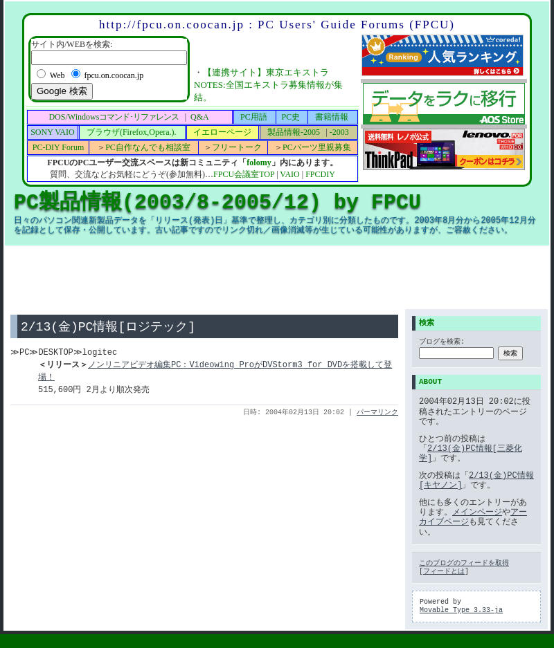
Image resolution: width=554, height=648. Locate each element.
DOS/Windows (113, 117)
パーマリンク (377, 413)
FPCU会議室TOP (243, 174)
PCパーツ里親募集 (317, 147)
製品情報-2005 (293, 132)
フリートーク (237, 147)
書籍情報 (331, 117)
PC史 (291, 117)
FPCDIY (320, 174)
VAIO (289, 174)
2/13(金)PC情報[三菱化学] (470, 453)
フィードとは (444, 572)
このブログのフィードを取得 (464, 563)
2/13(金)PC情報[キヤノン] (476, 480)
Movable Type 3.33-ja (461, 610)
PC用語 (253, 117)
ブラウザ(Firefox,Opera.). (132, 132)
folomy (259, 162)
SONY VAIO (52, 132)
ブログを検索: (442, 343)
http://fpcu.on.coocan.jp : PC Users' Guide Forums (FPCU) (277, 24)
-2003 (339, 132)
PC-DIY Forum (58, 147)
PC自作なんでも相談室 (147, 147)
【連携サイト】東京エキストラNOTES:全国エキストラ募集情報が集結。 (268, 84)
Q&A (199, 117)
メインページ (477, 512)
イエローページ (222, 132)
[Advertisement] (277, 277)
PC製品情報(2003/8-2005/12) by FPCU (217, 202)
